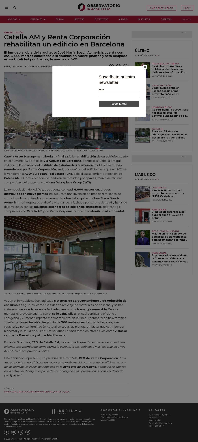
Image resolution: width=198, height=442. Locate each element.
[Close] (145, 67)
